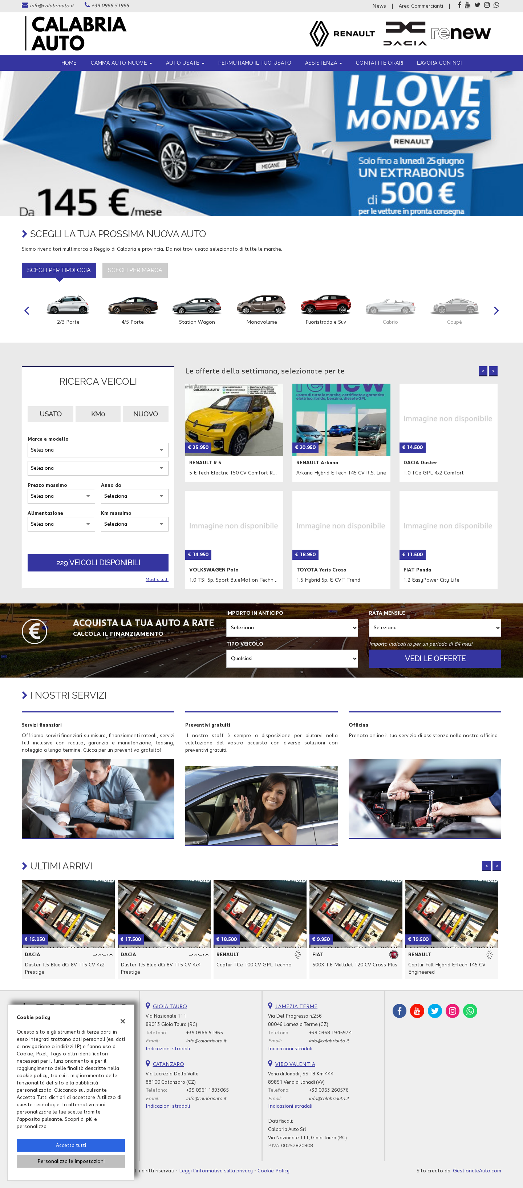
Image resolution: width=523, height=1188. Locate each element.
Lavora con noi (439, 63)
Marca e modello (48, 439)
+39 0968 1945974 (330, 1032)
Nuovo (145, 414)
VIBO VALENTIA (295, 1064)
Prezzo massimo (47, 485)
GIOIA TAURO (170, 1006)
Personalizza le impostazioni (71, 1161)
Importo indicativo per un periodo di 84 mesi (421, 644)
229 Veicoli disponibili (98, 562)
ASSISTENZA (323, 63)
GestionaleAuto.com (477, 1170)
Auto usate (185, 63)
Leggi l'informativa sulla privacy (216, 1170)
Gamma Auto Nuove (121, 63)
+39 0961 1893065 (207, 1090)
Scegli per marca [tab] (135, 270)
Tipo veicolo (244, 644)
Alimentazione (45, 513)
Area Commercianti (421, 6)
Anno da (111, 485)
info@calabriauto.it (52, 5)
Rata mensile (387, 613)
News (379, 6)
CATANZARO (168, 1064)
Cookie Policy (273, 1170)
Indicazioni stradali (168, 1048)
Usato (51, 414)
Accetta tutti (71, 1145)
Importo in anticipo (254, 613)
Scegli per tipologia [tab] (59, 270)
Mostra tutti (157, 580)
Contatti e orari (379, 63)
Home (69, 63)
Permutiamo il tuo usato (254, 63)
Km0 (98, 414)
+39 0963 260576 (329, 1090)
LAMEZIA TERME (296, 1006)
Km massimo (116, 513)
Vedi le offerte (435, 658)
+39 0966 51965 (110, 5)
